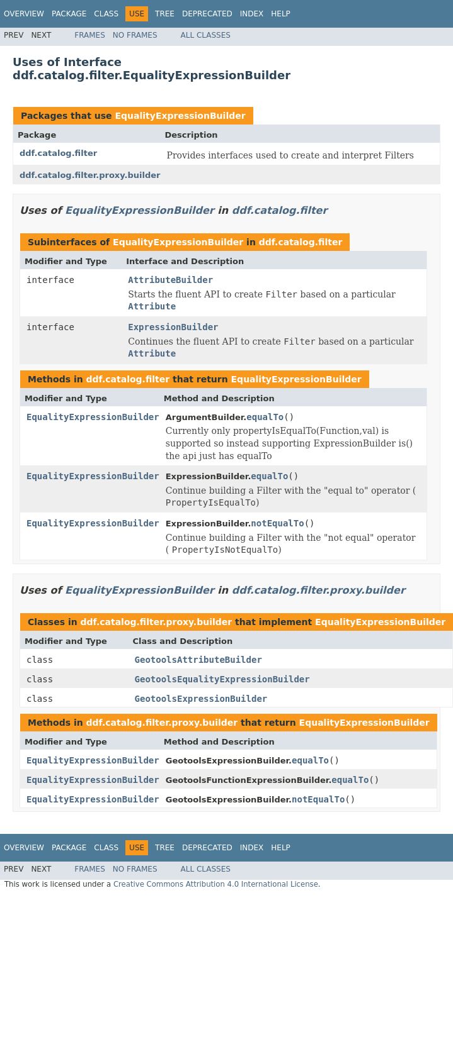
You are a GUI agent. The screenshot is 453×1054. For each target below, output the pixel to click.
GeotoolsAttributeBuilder (198, 660)
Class (106, 13)
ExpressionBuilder (173, 327)
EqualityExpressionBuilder (180, 116)
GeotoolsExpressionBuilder (201, 699)
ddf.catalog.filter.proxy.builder (90, 175)
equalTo (265, 417)
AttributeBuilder (170, 280)
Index (252, 13)
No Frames (135, 35)
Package (69, 13)
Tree (165, 13)
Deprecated (207, 13)
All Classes (206, 35)
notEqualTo (277, 523)
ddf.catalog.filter (58, 153)
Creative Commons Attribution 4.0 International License (215, 884)
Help (280, 13)
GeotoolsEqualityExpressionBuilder (222, 679)
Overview (24, 13)
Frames (89, 35)
